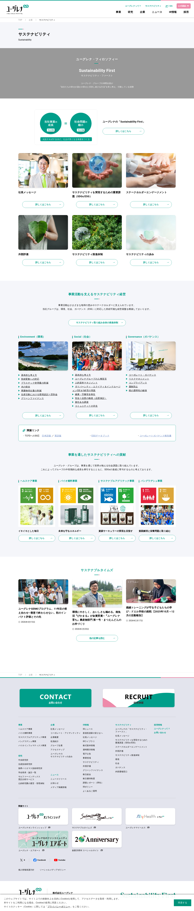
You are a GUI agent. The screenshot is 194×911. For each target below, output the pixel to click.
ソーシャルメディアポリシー (53, 870)
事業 (118, 12)
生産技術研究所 (25, 764)
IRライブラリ (89, 741)
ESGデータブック (100, 435)
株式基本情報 (89, 745)
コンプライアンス (138, 382)
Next (173, 591)
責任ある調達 (82, 402)
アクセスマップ (57, 749)
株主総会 (87, 774)
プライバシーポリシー (58, 906)
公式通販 (182, 6)
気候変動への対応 (30, 379)
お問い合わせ (160, 732)
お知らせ (55, 783)
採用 (186, 12)
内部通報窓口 (121, 771)
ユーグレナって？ (133, 6)
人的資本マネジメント (86, 382)
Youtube (61, 860)
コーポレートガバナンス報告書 (155, 435)
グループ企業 (57, 745)
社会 (117, 763)
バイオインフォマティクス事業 (32, 745)
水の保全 (25, 386)
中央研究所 (23, 760)
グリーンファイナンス (32, 398)
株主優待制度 (89, 778)
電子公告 (87, 754)
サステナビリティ (153, 6)
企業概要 (55, 737)
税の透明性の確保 (138, 390)
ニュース (157, 12)
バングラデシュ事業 (27, 741)
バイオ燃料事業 (25, 733)
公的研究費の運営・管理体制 (31, 783)
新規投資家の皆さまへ (93, 733)
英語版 (58, 435)
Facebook (41, 860)
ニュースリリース (59, 779)
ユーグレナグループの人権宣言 (91, 379)
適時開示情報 (89, 749)
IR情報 (173, 12)
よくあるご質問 (90, 791)
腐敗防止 (133, 386)
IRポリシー (88, 787)
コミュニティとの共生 (86, 406)
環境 (117, 759)
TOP (20, 20)
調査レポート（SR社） (93, 783)
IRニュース (88, 729)
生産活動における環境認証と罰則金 (39, 394)
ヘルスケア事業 (25, 729)
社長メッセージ (57, 729)
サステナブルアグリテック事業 (32, 737)
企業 (142, 12)
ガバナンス (120, 767)
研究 (130, 12)
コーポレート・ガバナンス (142, 375)
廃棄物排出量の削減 (31, 390)
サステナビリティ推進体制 (127, 755)
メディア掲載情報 (59, 787)
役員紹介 (55, 741)
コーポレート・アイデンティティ (65, 733)
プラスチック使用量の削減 (34, 383)
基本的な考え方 (29, 375)
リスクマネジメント (139, 379)
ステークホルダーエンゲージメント (131, 747)
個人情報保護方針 (26, 870)
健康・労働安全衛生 (85, 394)
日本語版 (46, 435)
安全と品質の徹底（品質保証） (91, 398)
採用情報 (158, 725)
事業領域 (87, 758)
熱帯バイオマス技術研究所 (30, 768)
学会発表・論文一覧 (27, 772)
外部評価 (87, 766)
